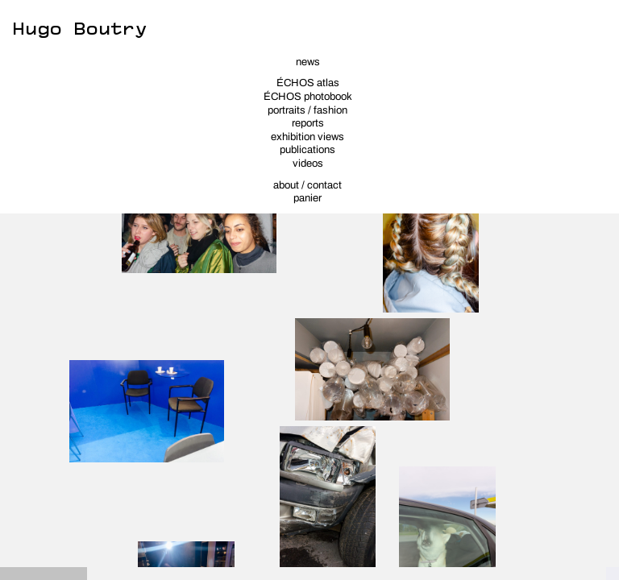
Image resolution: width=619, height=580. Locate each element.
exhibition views (307, 137)
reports (308, 123)
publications (307, 149)
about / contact (307, 185)
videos (308, 163)
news (308, 62)
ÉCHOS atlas (307, 83)
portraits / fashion (307, 110)
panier (307, 198)
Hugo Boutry (79, 25)
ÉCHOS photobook (308, 96)
